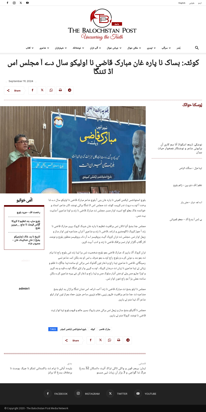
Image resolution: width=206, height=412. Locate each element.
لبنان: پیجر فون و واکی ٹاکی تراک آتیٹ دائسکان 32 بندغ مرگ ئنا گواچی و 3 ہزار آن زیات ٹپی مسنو (112, 370)
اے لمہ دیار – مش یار (191, 202)
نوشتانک (78, 48)
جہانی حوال (114, 48)
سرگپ (166, 48)
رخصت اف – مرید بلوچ (28, 212)
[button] (197, 48)
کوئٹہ (92, 329)
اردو (200, 3)
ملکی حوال (134, 48)
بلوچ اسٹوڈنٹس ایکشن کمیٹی (73, 329)
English (181, 3)
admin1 (24, 288)
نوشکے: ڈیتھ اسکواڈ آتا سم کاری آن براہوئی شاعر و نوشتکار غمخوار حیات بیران (180, 148)
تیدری (151, 48)
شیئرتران (61, 48)
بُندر (178, 48)
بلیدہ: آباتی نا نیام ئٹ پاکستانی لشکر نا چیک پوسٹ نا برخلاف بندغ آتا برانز (41, 370)
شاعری (44, 48)
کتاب (30, 48)
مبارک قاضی (104, 329)
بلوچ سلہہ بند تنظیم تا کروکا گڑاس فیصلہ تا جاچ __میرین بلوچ (25, 225)
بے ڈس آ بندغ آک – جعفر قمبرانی (186, 219)
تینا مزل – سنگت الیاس (190, 168)
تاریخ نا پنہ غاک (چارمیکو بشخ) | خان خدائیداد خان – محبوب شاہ (26, 240)
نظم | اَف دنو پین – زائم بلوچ (187, 185)
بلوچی (191, 3)
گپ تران (95, 48)
